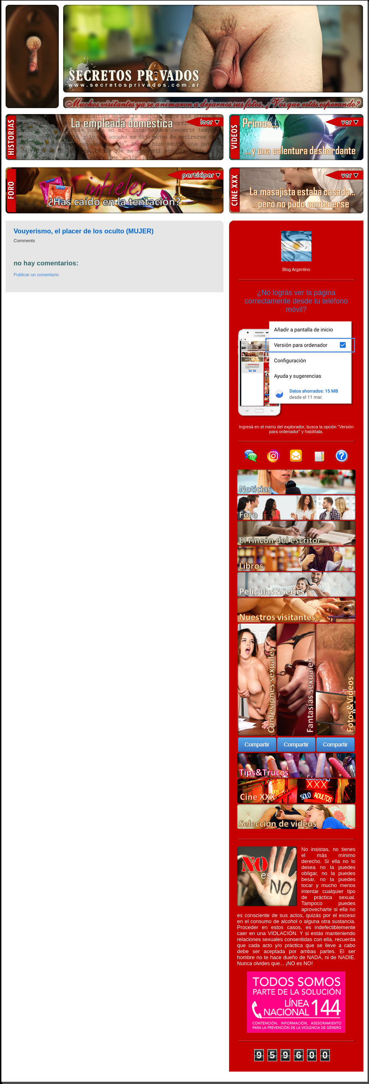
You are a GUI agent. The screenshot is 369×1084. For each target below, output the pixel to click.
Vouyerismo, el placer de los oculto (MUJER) (84, 231)
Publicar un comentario (36, 274)
